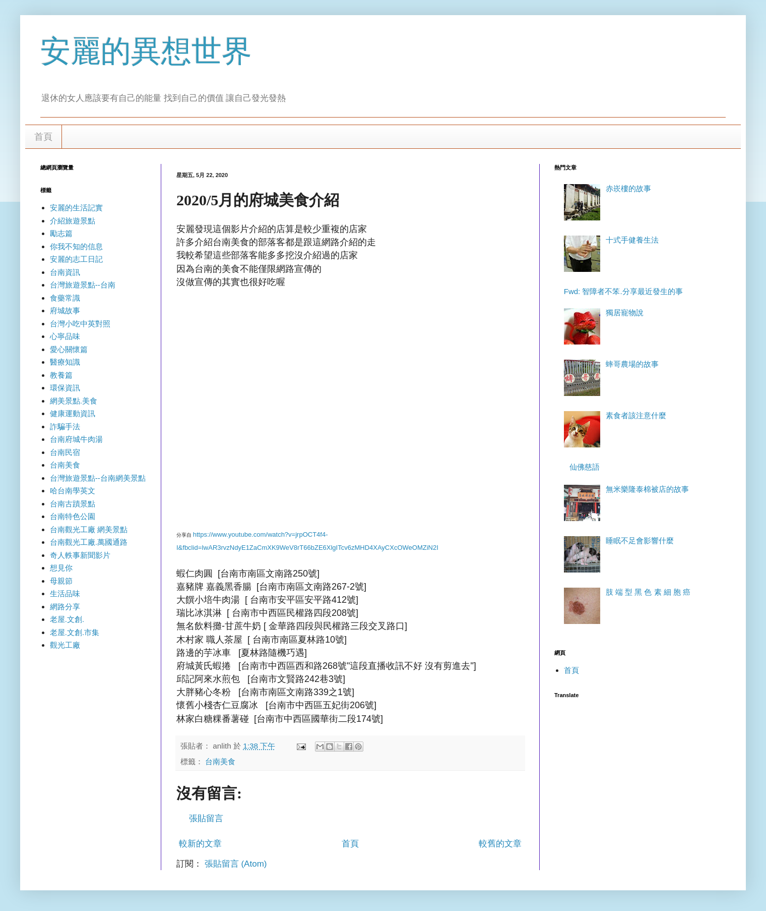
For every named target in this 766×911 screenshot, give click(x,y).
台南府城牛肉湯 (76, 439)
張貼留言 (206, 818)
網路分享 (65, 606)
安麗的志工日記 (76, 259)
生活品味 (65, 593)
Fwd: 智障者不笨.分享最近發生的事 (623, 291)
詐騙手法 (65, 426)
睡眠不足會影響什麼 (640, 540)
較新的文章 (200, 843)
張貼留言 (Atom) (236, 864)
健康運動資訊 (72, 413)
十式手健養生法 (632, 240)
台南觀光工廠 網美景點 (88, 529)
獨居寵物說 (625, 312)
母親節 (61, 581)
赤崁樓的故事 (628, 188)
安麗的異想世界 (146, 51)
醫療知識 (65, 362)
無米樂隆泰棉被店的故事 (647, 489)
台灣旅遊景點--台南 (82, 284)
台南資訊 (65, 272)
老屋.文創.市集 (74, 632)
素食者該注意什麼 (636, 415)
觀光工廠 (65, 645)
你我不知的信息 (76, 246)
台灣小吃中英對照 (80, 323)
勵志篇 (61, 233)
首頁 (43, 137)
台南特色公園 (72, 516)
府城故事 (65, 310)
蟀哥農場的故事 (632, 364)
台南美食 (220, 761)
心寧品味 (65, 336)
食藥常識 (65, 298)
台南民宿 (65, 452)
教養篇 (61, 375)
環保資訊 (65, 387)
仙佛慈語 (584, 467)
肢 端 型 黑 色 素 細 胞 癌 (648, 592)
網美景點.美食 (73, 400)
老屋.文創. (67, 619)
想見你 (61, 567)
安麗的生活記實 (76, 207)
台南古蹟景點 (72, 503)
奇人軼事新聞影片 (80, 555)
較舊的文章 (500, 843)
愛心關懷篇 (69, 349)
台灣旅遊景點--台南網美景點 (98, 478)
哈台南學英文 (72, 490)
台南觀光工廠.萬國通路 (88, 542)
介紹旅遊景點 (72, 220)
